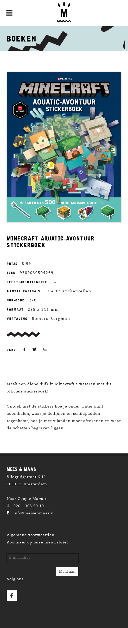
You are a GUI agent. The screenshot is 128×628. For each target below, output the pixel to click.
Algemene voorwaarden (30, 535)
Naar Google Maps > (27, 499)
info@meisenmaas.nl (34, 513)
